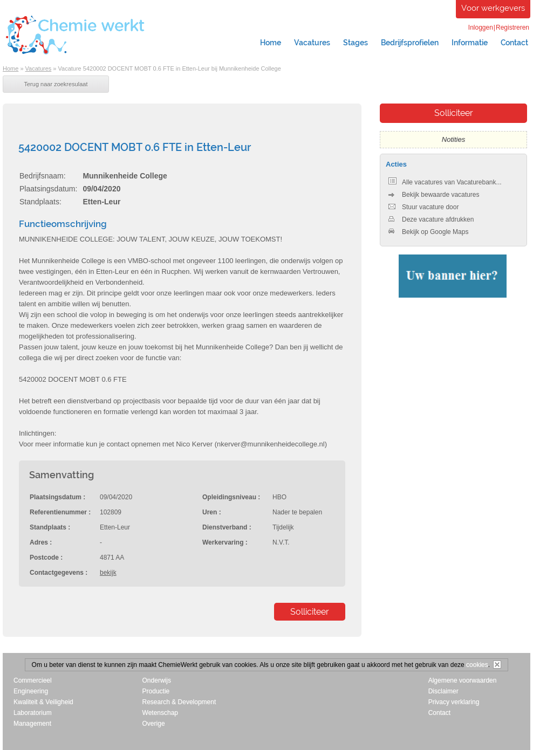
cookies (477, 665)
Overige (153, 723)
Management (32, 723)
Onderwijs (156, 680)
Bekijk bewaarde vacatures (433, 194)
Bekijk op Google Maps (428, 232)
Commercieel (32, 680)
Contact (439, 713)
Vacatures (312, 42)
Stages (355, 42)
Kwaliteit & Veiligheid (43, 702)
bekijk (108, 572)
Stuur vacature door (423, 207)
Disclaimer (443, 691)
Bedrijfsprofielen (410, 42)
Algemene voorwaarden (462, 680)
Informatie (470, 42)
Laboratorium (32, 713)
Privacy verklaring (454, 702)
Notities (453, 139)
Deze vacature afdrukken (431, 219)
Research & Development (179, 702)
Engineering (30, 691)
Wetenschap (160, 713)
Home (270, 42)
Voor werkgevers (493, 8)
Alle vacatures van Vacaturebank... (445, 182)
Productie (156, 691)
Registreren (512, 27)
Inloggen (480, 27)
